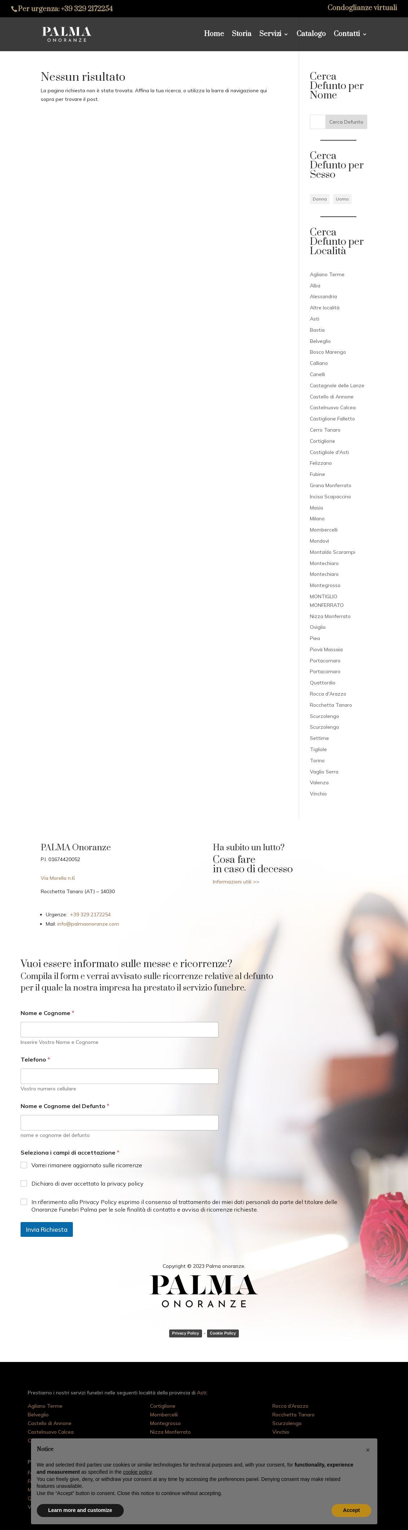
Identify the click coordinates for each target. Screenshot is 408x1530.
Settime (319, 738)
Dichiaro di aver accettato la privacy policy (87, 1183)
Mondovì (319, 541)
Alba (315, 285)
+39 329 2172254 (87, 9)
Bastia (317, 330)
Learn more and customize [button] (80, 1510)
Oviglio (318, 627)
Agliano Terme (327, 274)
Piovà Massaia (326, 649)
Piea (315, 638)
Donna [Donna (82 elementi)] (320, 199)
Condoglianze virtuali (362, 9)
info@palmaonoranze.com (87, 924)
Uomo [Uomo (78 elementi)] (342, 199)
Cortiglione (322, 441)
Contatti (347, 35)
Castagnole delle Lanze (337, 385)
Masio (316, 507)
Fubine (317, 474)
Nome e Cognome (47, 1013)
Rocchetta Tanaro (331, 705)
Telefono (35, 1059)
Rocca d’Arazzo (290, 1406)
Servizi (270, 35)
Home (214, 35)
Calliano (319, 363)
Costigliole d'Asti (329, 452)
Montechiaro (324, 563)
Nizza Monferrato (330, 616)
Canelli (317, 374)
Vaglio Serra (324, 771)
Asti (314, 319)
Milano (317, 518)
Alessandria (323, 296)
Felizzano (321, 463)
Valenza (319, 782)
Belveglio (320, 341)
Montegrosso (325, 585)
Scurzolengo (324, 716)
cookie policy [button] (137, 1472)
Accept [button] (351, 1510)
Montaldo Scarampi (332, 552)
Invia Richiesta (46, 1229)
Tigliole (318, 749)
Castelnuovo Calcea (333, 407)
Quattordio (322, 682)
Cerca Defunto (346, 122)
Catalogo (311, 35)
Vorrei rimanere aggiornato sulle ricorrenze (86, 1165)
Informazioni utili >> (236, 881)
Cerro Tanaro (325, 430)
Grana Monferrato (330, 485)
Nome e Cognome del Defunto (65, 1106)
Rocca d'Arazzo (328, 694)
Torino (317, 760)
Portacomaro (325, 660)
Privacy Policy (185, 1333)
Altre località (324, 307)
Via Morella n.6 (58, 878)
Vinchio (318, 793)
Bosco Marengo (328, 352)
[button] (368, 1450)
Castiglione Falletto (332, 418)
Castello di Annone (332, 396)
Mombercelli (324, 529)
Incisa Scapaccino (330, 496)
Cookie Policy (223, 1333)
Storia (241, 35)
